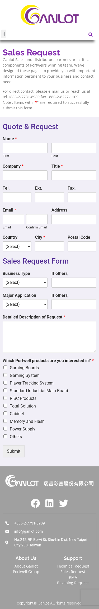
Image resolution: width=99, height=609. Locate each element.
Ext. (38, 188)
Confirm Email (36, 227)
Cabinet (17, 413)
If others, (60, 273)
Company (13, 166)
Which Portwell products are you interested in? (48, 360)
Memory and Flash (27, 421)
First (6, 156)
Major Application (19, 295)
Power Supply (22, 429)
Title (57, 166)
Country (10, 237)
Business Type (16, 273)
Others (16, 436)
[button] (3, 34)
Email (9, 210)
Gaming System (25, 375)
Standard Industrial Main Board (39, 390)
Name (10, 138)
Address (59, 210)
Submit (13, 451)
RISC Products (23, 398)
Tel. (6, 188)
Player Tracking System (32, 383)
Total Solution (23, 406)
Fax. (72, 188)
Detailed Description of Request (34, 317)
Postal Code (79, 237)
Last (54, 156)
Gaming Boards (24, 367)
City (40, 237)
